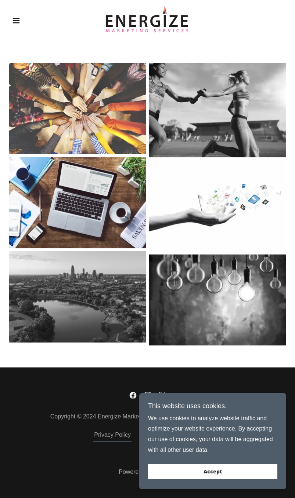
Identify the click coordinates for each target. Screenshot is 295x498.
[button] (29, 20)
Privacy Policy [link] (112, 435)
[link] (147, 19)
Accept (213, 471)
